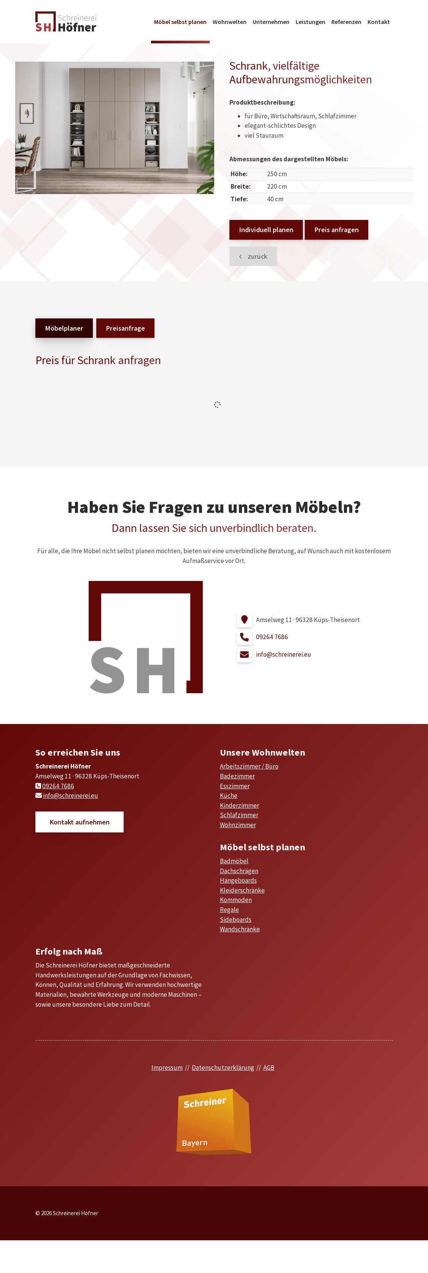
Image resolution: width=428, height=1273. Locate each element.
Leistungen (310, 21)
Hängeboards (238, 880)
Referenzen (346, 21)
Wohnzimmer (238, 825)
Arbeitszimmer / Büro (249, 766)
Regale (229, 909)
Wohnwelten (230, 21)
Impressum (167, 1067)
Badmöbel (234, 861)
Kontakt (379, 21)
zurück (256, 256)
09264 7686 (272, 637)
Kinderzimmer (239, 805)
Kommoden (236, 900)
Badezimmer (237, 776)
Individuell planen (266, 229)
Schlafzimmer (239, 815)
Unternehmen (271, 21)
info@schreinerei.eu (283, 654)
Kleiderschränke (242, 890)
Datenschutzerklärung (223, 1067)
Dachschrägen (239, 871)
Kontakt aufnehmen (79, 822)
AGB (268, 1067)
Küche (228, 795)
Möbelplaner (64, 328)
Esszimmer (235, 786)
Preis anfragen (336, 229)
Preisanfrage (125, 328)
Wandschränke (240, 929)
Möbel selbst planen (180, 21)
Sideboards (235, 919)
